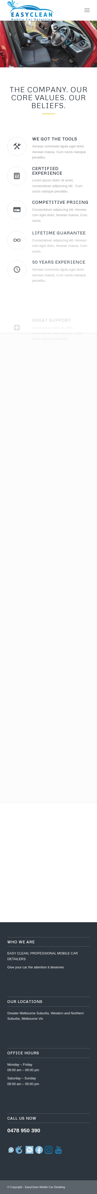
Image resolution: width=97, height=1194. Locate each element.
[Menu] (87, 10)
